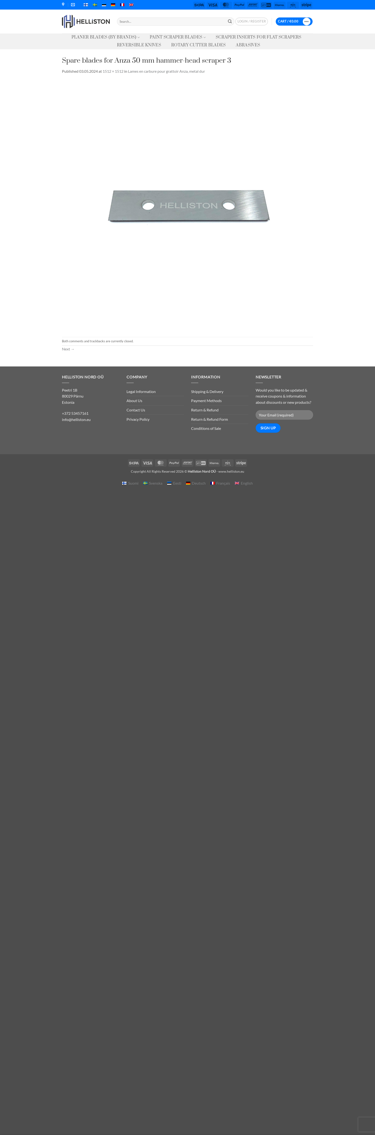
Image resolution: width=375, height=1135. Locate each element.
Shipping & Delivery (207, 391)
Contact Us (136, 410)
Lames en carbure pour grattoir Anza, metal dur (166, 71)
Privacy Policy (138, 419)
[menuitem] (85, 5)
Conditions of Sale (206, 428)
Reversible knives (139, 45)
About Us (134, 400)
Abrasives (248, 45)
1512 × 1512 (113, 71)
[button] (251, 21)
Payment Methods (206, 400)
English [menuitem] (247, 483)
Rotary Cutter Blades (198, 45)
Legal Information (141, 391)
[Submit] (230, 21)
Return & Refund (205, 410)
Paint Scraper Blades (178, 37)
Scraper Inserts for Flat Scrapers (259, 37)
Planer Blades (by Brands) (106, 37)
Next (68, 349)
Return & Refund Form (209, 419)
